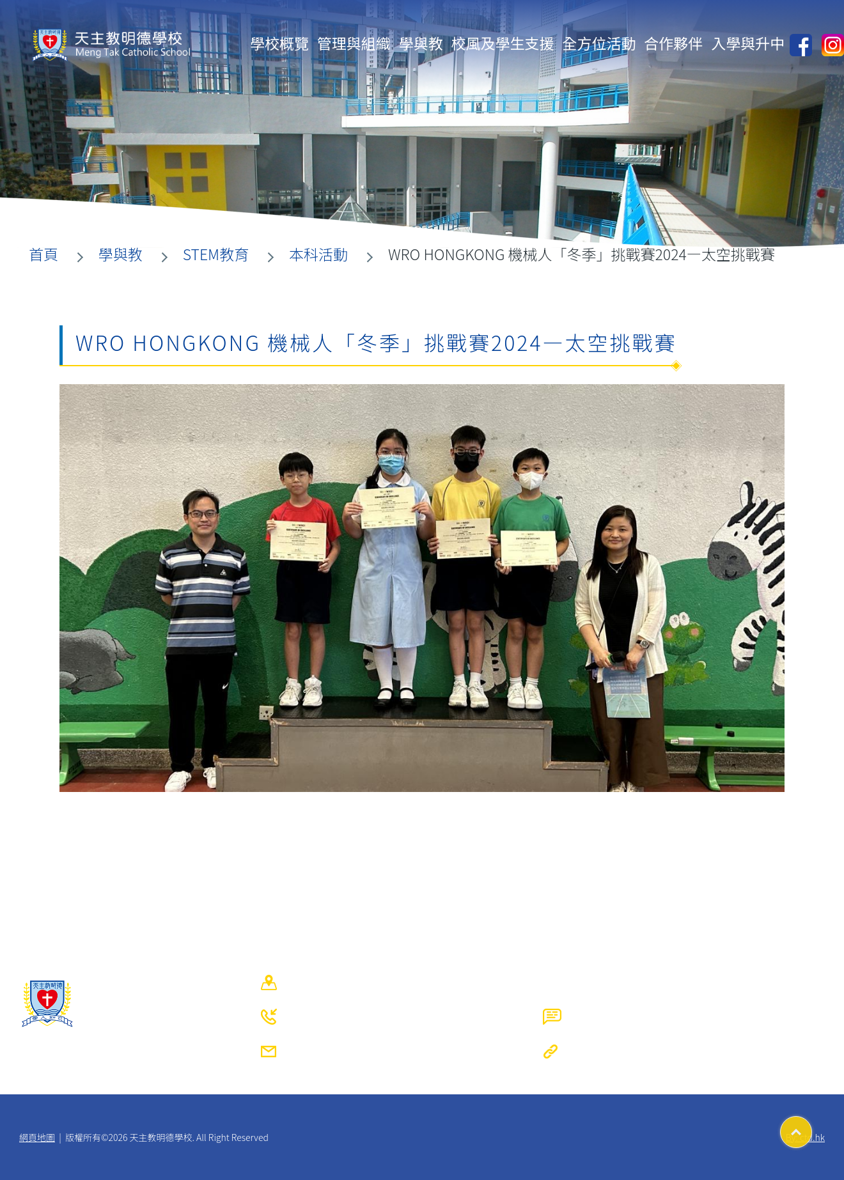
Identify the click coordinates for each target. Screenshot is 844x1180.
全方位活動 (599, 43)
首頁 (43, 254)
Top (811, 1127)
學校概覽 (279, 43)
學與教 (421, 43)
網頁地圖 (37, 1137)
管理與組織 (354, 43)
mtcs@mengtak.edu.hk (404, 1051)
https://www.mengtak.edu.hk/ (707, 1051)
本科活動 (318, 254)
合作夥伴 (673, 43)
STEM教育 (216, 254)
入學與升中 (748, 43)
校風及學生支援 (502, 43)
